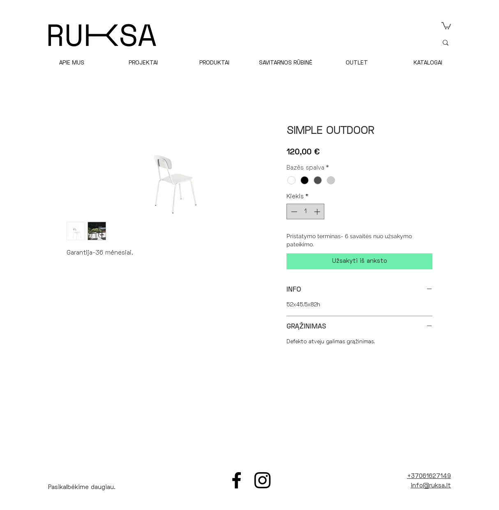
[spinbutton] (305, 211)
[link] (446, 25)
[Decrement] (293, 211)
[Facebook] (236, 480)
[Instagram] (262, 480)
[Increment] (317, 211)
